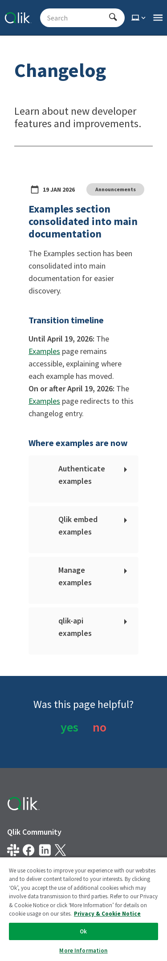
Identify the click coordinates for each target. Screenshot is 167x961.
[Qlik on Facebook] (29, 850)
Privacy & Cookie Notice (44, 890)
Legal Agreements (35, 874)
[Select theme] (139, 18)
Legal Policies (101, 874)
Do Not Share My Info (40, 906)
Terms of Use (119, 890)
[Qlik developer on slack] (13, 850)
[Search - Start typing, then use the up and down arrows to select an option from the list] (77, 18)
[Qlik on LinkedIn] (45, 850)
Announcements (115, 189)
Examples (44, 351)
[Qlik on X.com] (60, 850)
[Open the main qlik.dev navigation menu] (158, 18)
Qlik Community (34, 832)
